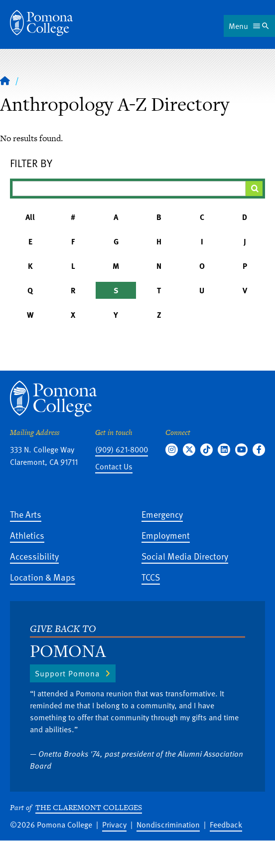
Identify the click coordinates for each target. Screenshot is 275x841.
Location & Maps (42, 577)
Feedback (226, 825)
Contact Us (114, 466)
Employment (165, 535)
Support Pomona (67, 673)
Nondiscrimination (168, 825)
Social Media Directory (184, 556)
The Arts (25, 514)
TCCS (150, 577)
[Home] (41, 23)
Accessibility (34, 556)
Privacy (114, 825)
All (30, 217)
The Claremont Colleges (88, 807)
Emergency (162, 514)
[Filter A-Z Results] (129, 188)
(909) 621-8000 (121, 449)
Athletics (27, 535)
